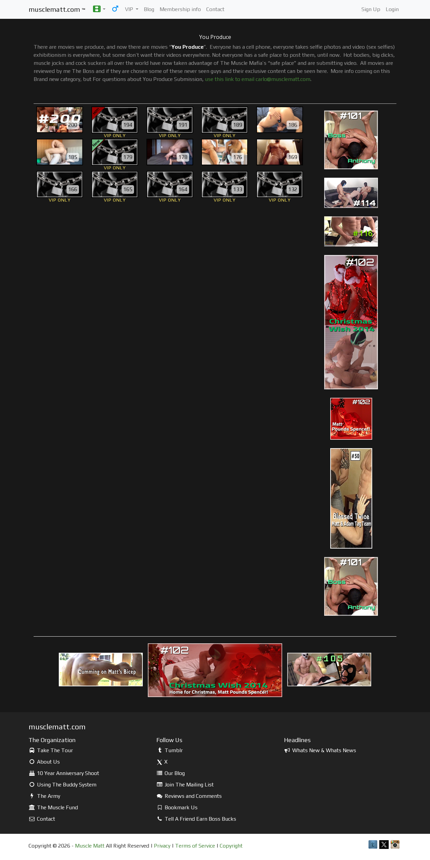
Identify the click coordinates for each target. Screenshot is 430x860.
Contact (215, 9)
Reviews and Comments (189, 796)
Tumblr (169, 750)
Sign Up (370, 9)
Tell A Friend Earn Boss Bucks (196, 819)
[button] (99, 9)
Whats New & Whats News (320, 750)
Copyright (231, 846)
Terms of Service (195, 846)
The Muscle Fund (53, 807)
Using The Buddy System (62, 784)
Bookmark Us (177, 807)
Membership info (180, 9)
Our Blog (170, 773)
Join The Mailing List (185, 784)
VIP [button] (129, 9)
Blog (149, 9)
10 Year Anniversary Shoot (64, 773)
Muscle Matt (89, 846)
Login (392, 9)
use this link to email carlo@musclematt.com (257, 79)
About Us (44, 762)
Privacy (162, 846)
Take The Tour (51, 750)
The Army (44, 796)
